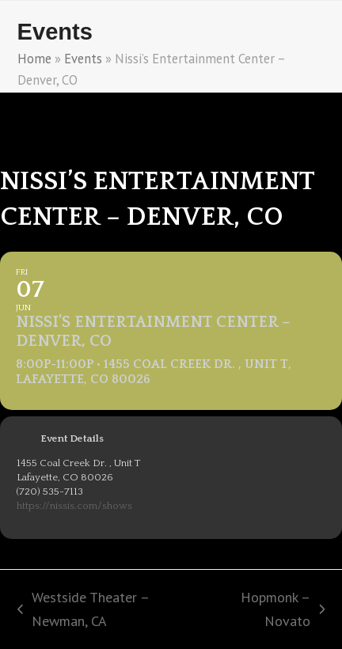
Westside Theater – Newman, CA (83, 610)
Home (34, 58)
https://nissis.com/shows (74, 505)
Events (83, 58)
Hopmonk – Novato (268, 610)
